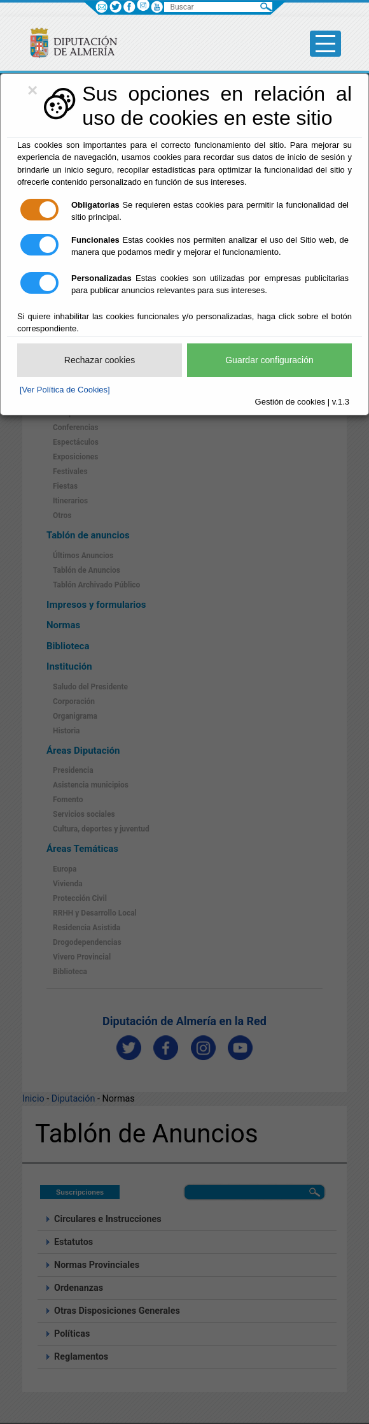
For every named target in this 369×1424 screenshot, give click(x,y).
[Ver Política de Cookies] (65, 389)
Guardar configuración (269, 360)
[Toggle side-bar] (325, 44)
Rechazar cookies (99, 360)
